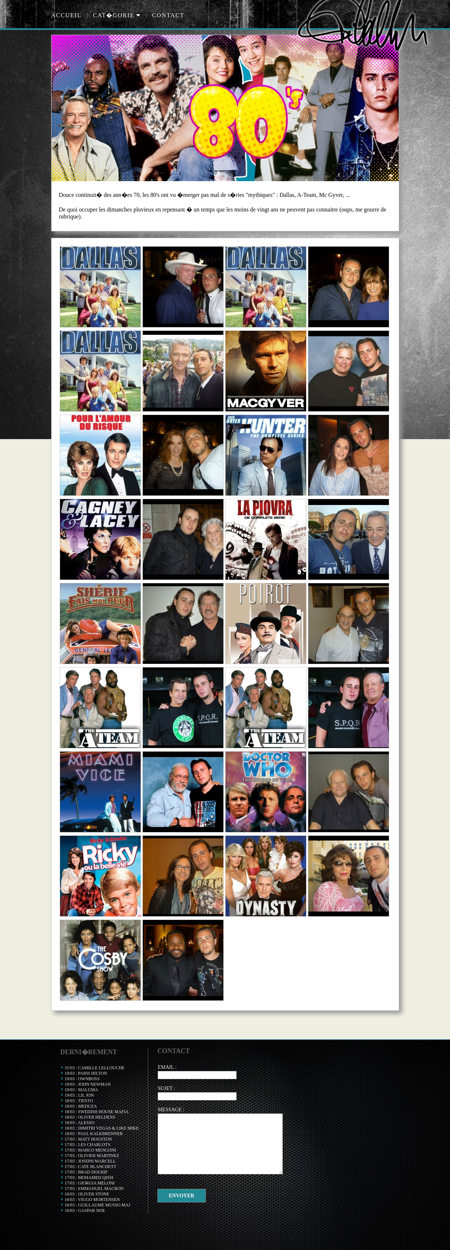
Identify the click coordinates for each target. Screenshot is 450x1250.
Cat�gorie (116, 15)
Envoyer (181, 1195)
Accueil (66, 15)
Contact (168, 15)
